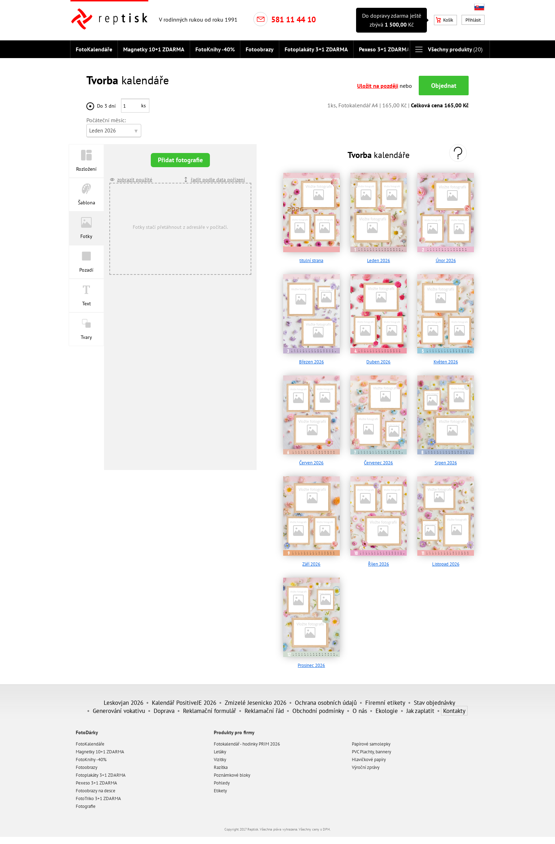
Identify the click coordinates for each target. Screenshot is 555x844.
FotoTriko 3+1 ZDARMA (98, 795)
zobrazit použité (134, 176)
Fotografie (86, 803)
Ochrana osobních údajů (326, 699)
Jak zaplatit (420, 707)
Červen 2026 (311, 460)
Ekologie (387, 707)
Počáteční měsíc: (106, 116)
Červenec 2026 (378, 460)
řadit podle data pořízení (218, 176)
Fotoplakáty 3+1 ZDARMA (316, 49)
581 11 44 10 (293, 19)
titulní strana (311, 257)
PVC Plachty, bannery (371, 748)
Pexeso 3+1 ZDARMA (384, 49)
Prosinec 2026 (311, 662)
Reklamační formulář (209, 707)
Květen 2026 (446, 358)
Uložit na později (377, 82)
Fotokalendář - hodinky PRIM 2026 (247, 740)
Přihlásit (473, 20)
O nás (360, 707)
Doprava (164, 707)
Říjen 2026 (378, 561)
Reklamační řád (264, 707)
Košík (444, 20)
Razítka (221, 764)
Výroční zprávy (365, 764)
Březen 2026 (311, 358)
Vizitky (220, 756)
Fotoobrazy (260, 49)
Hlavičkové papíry (369, 756)
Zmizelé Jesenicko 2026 (255, 699)
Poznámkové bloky (232, 772)
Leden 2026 (378, 257)
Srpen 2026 (446, 460)
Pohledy (222, 779)
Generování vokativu (119, 707)
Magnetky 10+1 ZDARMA (153, 49)
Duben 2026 (378, 358)
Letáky (220, 748)
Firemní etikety (385, 699)
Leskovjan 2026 (123, 699)
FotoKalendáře (94, 49)
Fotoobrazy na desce (95, 787)
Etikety (220, 787)
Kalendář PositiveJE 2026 (184, 699)
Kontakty (454, 707)
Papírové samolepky (371, 740)
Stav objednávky (434, 699)
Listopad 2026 (445, 561)
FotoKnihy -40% (215, 49)
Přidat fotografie (180, 157)
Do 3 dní (106, 102)
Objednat (443, 82)
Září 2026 (311, 561)
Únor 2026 (446, 257)
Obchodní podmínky (318, 707)
